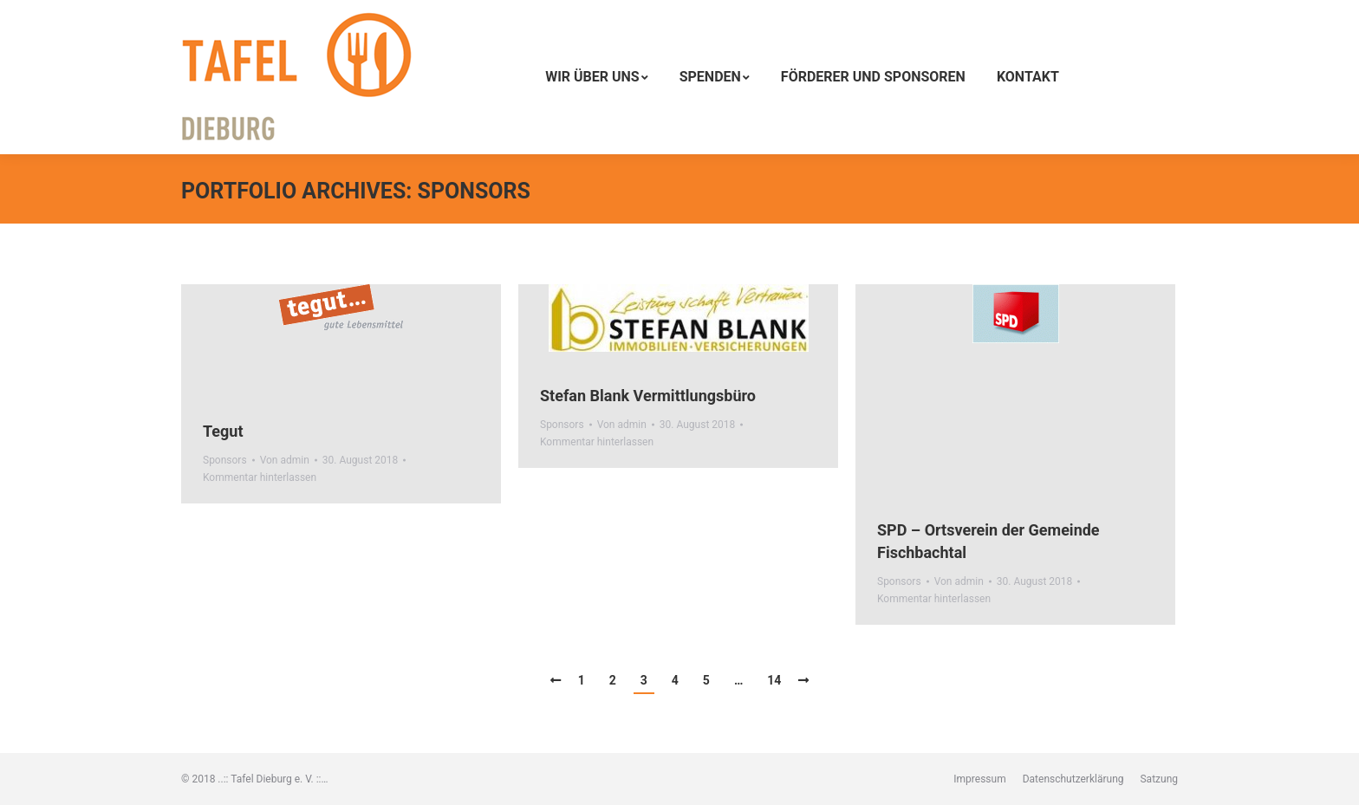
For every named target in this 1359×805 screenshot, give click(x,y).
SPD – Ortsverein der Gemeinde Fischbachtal (988, 541)
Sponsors (225, 460)
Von (284, 460)
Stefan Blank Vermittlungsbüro (648, 395)
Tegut (223, 431)
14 (774, 680)
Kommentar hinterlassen (259, 477)
